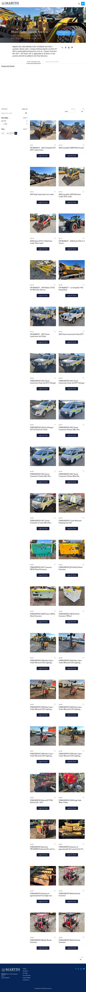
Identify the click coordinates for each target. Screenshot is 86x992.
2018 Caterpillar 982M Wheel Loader (71, 148)
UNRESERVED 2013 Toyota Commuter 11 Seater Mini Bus (69, 475)
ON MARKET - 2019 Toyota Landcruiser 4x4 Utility (40, 335)
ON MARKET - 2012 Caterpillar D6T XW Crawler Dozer (43, 149)
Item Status (4, 118)
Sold (14, 124)
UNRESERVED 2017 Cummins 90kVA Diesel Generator (41, 568)
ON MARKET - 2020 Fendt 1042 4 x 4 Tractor (72, 242)
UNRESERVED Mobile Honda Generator (69, 894)
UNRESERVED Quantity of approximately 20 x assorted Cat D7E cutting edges (71, 848)
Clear (24, 118)
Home (24, 969)
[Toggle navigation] (83, 3)
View (83, 109)
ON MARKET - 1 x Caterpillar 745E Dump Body (71, 289)
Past (14, 121)
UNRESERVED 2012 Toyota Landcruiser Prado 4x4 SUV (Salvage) (43, 382)
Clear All (24, 109)
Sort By (73, 109)
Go (16, 133)
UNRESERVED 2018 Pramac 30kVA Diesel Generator (42, 615)
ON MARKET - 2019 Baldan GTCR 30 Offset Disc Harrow (42, 289)
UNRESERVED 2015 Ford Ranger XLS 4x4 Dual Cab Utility (41, 428)
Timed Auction (19, 28)
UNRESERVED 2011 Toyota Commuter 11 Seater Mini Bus (40, 475)
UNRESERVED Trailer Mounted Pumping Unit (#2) (70, 522)
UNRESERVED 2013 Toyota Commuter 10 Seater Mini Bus (69, 428)
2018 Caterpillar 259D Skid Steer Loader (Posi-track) (70, 195)
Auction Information (52, 61)
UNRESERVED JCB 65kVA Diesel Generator (70, 568)
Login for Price (43, 156)
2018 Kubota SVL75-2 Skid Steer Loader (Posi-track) (41, 242)
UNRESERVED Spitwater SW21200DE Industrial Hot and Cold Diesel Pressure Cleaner (43, 848)
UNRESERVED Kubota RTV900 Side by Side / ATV (41, 801)
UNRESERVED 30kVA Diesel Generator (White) (69, 615)
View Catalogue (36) (64, 33)
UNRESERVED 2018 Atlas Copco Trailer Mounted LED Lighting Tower (41, 661)
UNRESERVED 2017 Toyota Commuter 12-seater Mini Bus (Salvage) (40, 522)
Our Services (26, 975)
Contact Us (26, 980)
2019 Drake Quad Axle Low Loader (42, 194)
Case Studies (26, 977)
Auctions (25, 971)
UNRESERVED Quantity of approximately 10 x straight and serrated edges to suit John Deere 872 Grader (42, 894)
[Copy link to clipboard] (62, 48)
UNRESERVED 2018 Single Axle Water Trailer (70, 801)
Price (2, 129)
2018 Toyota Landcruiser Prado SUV (71, 334)
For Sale (25, 973)
